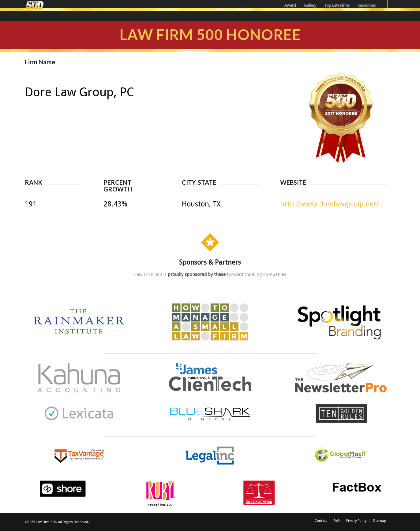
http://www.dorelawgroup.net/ (329, 204)
